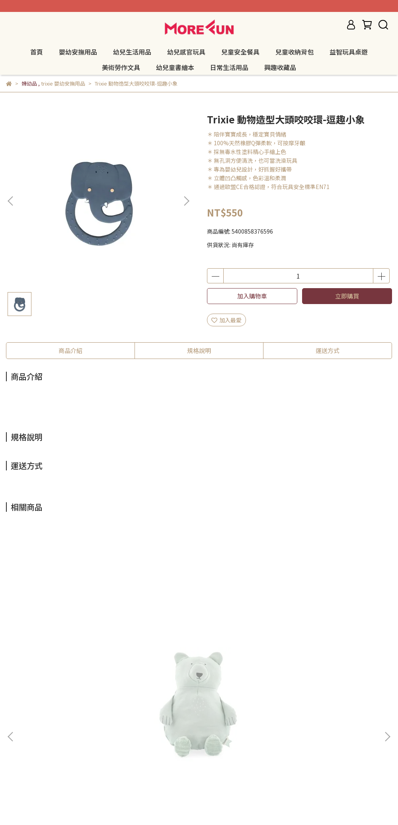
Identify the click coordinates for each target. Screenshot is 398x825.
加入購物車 (252, 296)
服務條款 (81, 729)
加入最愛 (226, 320)
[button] (186, 201)
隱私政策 (49, 729)
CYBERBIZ (194, 805)
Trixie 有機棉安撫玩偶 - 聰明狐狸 (192, 641)
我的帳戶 (112, 729)
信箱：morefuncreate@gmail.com (52, 766)
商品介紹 (70, 350)
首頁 (36, 51)
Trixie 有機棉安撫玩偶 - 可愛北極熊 (72, 641)
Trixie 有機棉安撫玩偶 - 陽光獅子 (316, 641)
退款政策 (17, 729)
